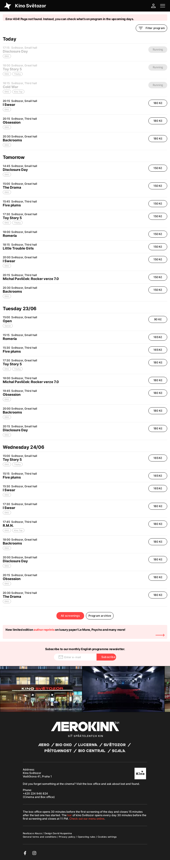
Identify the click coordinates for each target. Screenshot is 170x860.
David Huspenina (62, 833)
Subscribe (108, 657)
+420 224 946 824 (35, 793)
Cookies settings (107, 836)
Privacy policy (67, 836)
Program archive (99, 615)
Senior (8, 325)
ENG (7, 109)
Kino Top (18, 530)
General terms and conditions (40, 836)
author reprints (44, 629)
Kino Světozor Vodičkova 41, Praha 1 (37, 774)
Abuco (38, 833)
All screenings (70, 615)
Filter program (151, 28)
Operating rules (87, 836)
